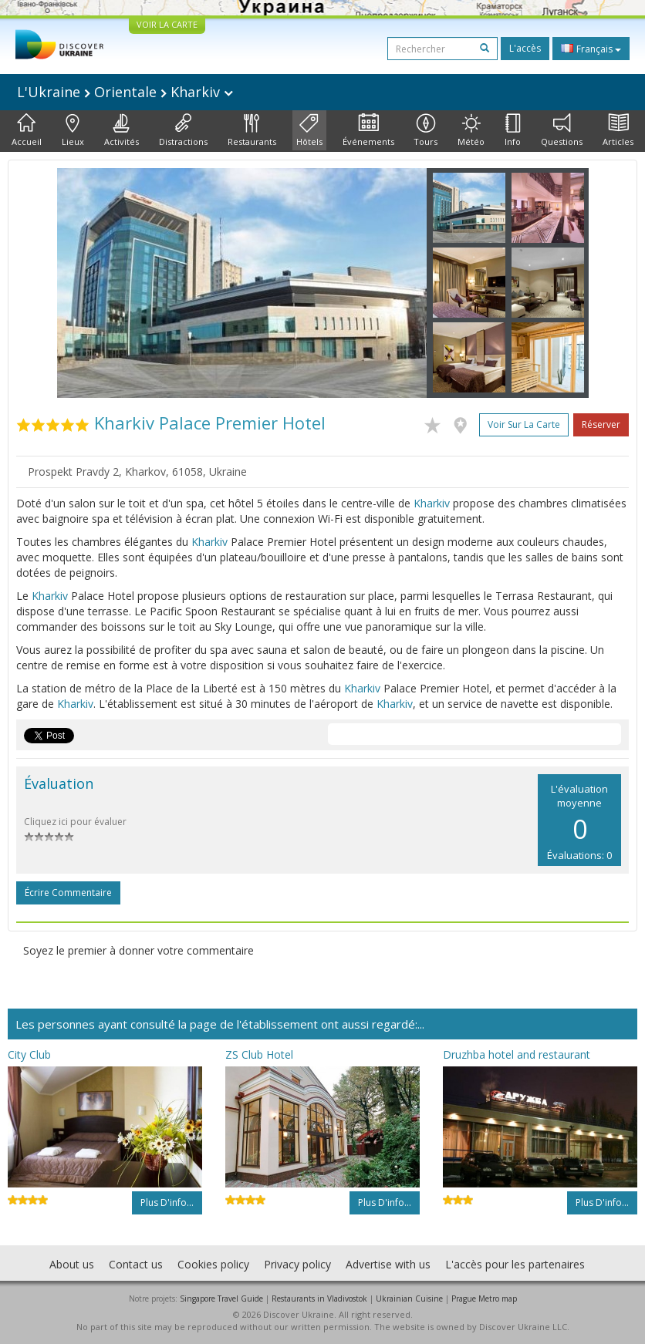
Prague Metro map (484, 1298)
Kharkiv (432, 503)
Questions (562, 130)
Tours (425, 130)
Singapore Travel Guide (221, 1298)
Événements (368, 130)
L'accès (525, 48)
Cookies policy (213, 1264)
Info (513, 130)
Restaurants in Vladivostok (319, 1298)
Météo (471, 130)
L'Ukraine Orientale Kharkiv (125, 92)
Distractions (183, 130)
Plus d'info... (167, 1202)
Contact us (136, 1264)
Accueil (27, 130)
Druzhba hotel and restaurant (516, 1054)
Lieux (73, 130)
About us (71, 1264)
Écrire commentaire (68, 892)
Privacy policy (297, 1264)
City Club (29, 1054)
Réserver (601, 424)
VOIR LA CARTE (167, 24)
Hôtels (309, 130)
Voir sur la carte (524, 424)
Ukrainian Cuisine (409, 1298)
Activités (121, 130)
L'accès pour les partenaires (515, 1264)
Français (591, 49)
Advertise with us (388, 1264)
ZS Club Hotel (259, 1054)
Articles (618, 130)
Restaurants (252, 130)
